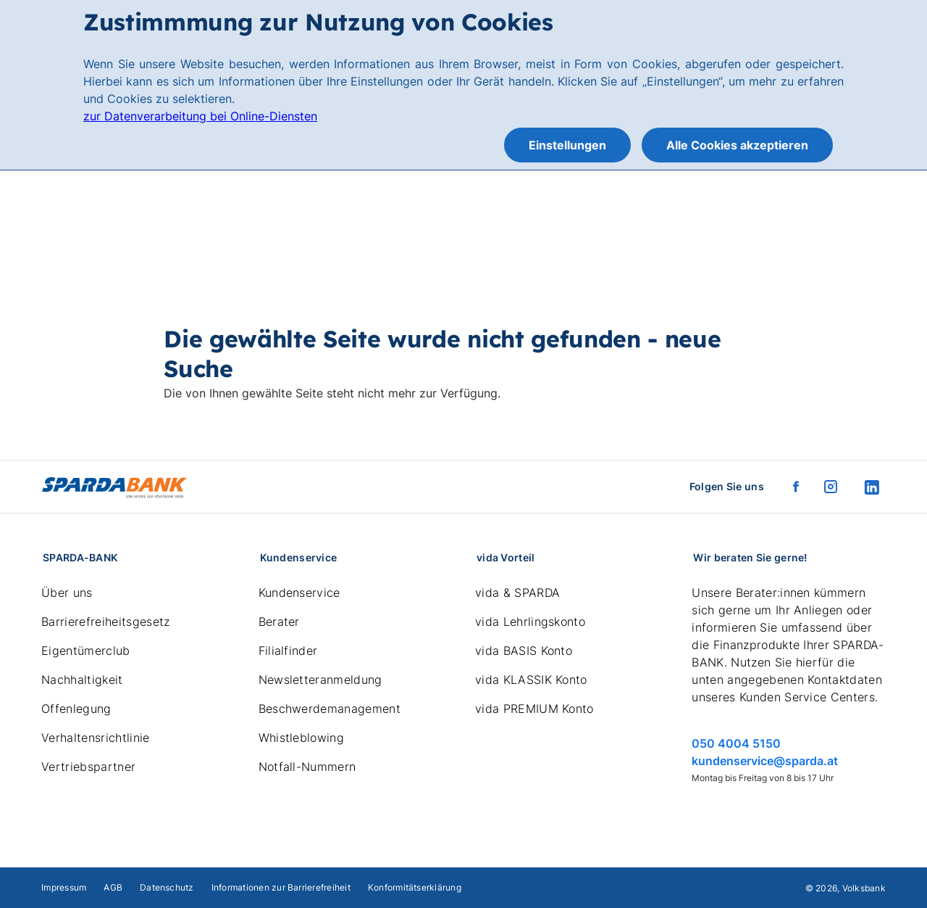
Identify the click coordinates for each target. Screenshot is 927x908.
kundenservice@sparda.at (765, 761)
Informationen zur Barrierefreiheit (281, 887)
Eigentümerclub (85, 650)
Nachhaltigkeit (81, 679)
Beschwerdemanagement (329, 708)
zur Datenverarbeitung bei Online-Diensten (200, 116)
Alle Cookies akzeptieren (737, 145)
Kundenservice (299, 592)
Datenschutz (167, 887)
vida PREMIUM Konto (534, 708)
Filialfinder (288, 650)
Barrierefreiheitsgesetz (105, 621)
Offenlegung (76, 708)
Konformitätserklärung (414, 887)
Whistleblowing (301, 737)
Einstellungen (567, 145)
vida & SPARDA (517, 592)
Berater (279, 621)
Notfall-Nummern (307, 766)
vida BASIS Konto (523, 650)
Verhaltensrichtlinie (95, 737)
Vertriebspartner (88, 766)
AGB (113, 887)
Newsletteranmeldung (320, 679)
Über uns (67, 592)
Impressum (63, 887)
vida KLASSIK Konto (531, 679)
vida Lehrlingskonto (530, 621)
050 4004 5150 (736, 743)
